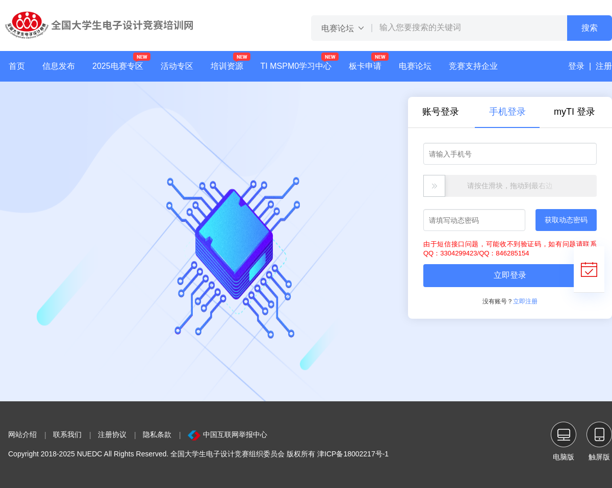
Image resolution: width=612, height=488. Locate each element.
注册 (604, 66)
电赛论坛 (415, 66)
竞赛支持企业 (473, 66)
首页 (17, 66)
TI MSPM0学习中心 (296, 66)
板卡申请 (369, 61)
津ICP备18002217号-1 (353, 454)
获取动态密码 (566, 220)
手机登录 (507, 112)
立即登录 (510, 275)
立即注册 (525, 301)
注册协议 (112, 434)
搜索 (589, 27)
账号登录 (440, 112)
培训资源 (227, 66)
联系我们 (67, 434)
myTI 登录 (574, 112)
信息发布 (58, 66)
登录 (576, 66)
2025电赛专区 (117, 66)
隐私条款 (157, 434)
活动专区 (177, 66)
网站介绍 (22, 434)
